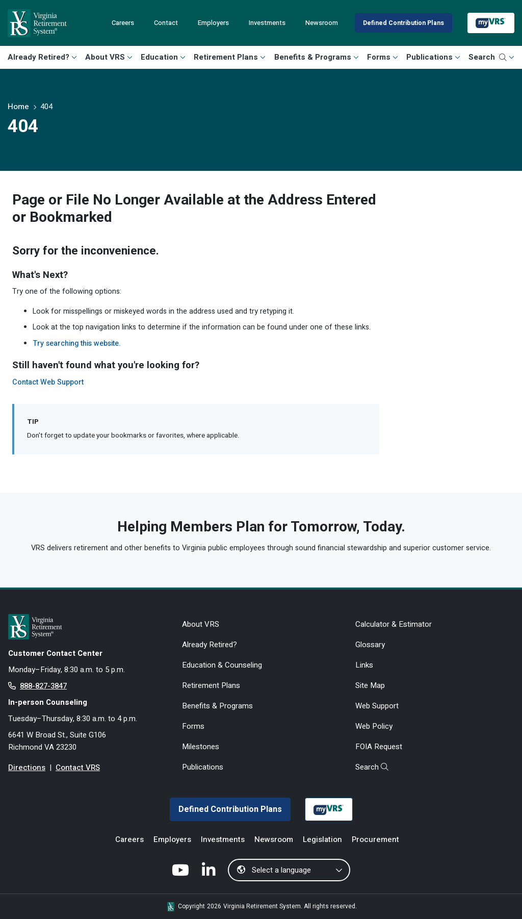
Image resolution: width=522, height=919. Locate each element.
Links (364, 665)
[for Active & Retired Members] (87, 627)
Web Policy (374, 726)
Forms (382, 57)
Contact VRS (78, 767)
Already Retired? (42, 57)
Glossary (370, 644)
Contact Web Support (48, 382)
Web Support (377, 705)
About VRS (109, 57)
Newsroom (321, 23)
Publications (433, 57)
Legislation (322, 839)
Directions (26, 767)
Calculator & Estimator (393, 624)
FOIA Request (378, 746)
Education (163, 57)
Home (18, 106)
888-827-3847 (43, 686)
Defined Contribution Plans (403, 23)
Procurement (375, 839)
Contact (166, 23)
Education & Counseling (222, 665)
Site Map (370, 685)
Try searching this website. (77, 343)
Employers (213, 23)
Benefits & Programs (316, 57)
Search (487, 57)
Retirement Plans (230, 57)
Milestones (200, 746)
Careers (123, 23)
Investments (267, 23)
